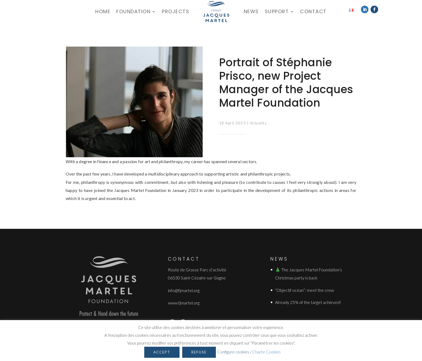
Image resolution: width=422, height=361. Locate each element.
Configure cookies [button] (233, 351)
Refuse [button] (199, 352)
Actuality (258, 123)
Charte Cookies (266, 351)
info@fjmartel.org (183, 290)
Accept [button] (161, 352)
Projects (175, 11)
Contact (313, 11)
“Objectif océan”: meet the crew (304, 290)
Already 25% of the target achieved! (308, 302)
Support (277, 11)
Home (102, 11)
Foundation (133, 11)
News (251, 11)
